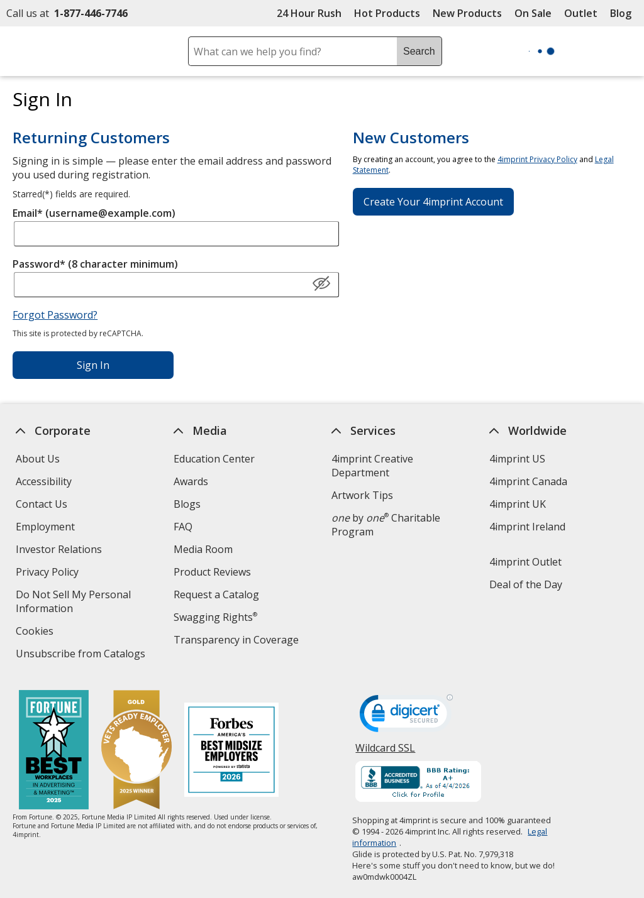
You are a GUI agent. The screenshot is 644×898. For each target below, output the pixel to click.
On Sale (533, 13)
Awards (191, 481)
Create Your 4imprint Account (433, 202)
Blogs (187, 504)
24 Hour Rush (309, 13)
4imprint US (517, 459)
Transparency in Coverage (238, 641)
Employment (45, 527)
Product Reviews (212, 572)
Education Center (214, 459)
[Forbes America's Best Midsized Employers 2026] (231, 751)
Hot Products (387, 13)
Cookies (36, 632)
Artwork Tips (362, 495)
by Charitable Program (385, 525)
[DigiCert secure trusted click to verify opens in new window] (407, 717)
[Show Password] (321, 284)
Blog (620, 13)
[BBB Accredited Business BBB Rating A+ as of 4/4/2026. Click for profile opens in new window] (419, 783)
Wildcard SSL (386, 752)
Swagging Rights (215, 617)
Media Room (203, 549)
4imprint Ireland (527, 527)
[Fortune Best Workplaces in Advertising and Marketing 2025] (54, 751)
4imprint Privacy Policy (537, 159)
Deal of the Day (525, 584)
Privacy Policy (49, 573)
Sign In (93, 365)
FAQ (183, 527)
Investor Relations (60, 550)
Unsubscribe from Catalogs (82, 655)
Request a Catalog (216, 594)
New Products (467, 13)
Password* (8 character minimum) (95, 264)
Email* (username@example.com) (94, 213)
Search (419, 51)
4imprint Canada (528, 481)
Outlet (584, 13)
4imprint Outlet (525, 562)
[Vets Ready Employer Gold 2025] (136, 751)
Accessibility (44, 481)
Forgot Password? (55, 315)
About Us (38, 459)
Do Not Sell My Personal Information (73, 603)
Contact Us (41, 504)
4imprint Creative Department (372, 465)
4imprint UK (517, 504)
